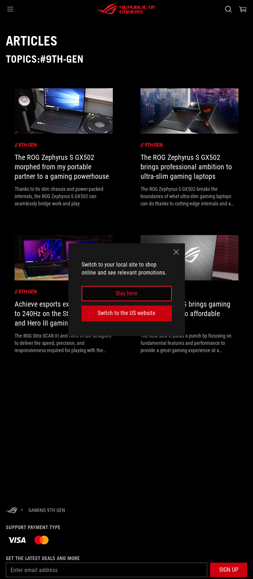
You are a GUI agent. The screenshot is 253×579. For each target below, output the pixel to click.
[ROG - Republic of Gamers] (127, 9)
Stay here (126, 293)
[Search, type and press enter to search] (228, 9)
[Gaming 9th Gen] (46, 510)
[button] (10, 9)
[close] (176, 252)
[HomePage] (11, 511)
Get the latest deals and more (43, 558)
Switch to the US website (126, 313)
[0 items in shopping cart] (242, 9)
